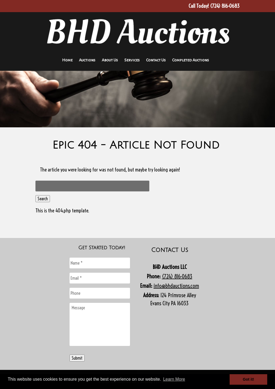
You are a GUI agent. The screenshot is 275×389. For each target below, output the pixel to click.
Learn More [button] (174, 379)
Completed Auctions (190, 60)
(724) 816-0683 (177, 276)
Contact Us (156, 60)
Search (43, 198)
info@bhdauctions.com (176, 285)
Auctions (87, 60)
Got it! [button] (248, 379)
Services (132, 60)
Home (67, 60)
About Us (110, 60)
